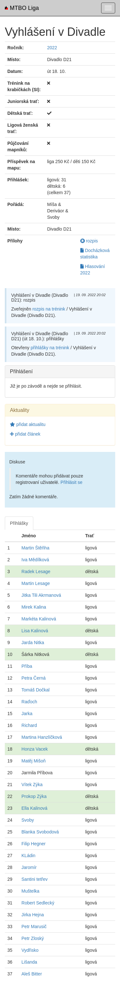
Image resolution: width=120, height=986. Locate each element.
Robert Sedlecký (37, 902)
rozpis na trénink (48, 309)
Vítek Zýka (32, 784)
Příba (26, 666)
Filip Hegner (33, 843)
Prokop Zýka (34, 796)
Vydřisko (29, 950)
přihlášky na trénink (50, 347)
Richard (29, 725)
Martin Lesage (35, 583)
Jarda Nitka (32, 642)
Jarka (26, 713)
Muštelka (30, 891)
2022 (52, 47)
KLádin (28, 855)
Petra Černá (33, 678)
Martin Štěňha (35, 547)
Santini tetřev (34, 879)
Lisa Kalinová (34, 630)
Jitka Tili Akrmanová (41, 595)
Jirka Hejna (32, 914)
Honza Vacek (34, 749)
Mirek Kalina (33, 607)
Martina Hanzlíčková (41, 737)
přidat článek (25, 434)
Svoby (27, 820)
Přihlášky (19, 523)
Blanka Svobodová (40, 831)
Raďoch (29, 701)
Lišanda (29, 962)
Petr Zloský (32, 938)
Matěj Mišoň (33, 760)
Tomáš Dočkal (35, 689)
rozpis (89, 240)
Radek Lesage (35, 571)
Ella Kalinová (34, 808)
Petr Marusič (34, 926)
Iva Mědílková (35, 559)
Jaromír (28, 867)
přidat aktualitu (27, 424)
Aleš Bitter (31, 973)
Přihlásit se (71, 482)
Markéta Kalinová (38, 618)
